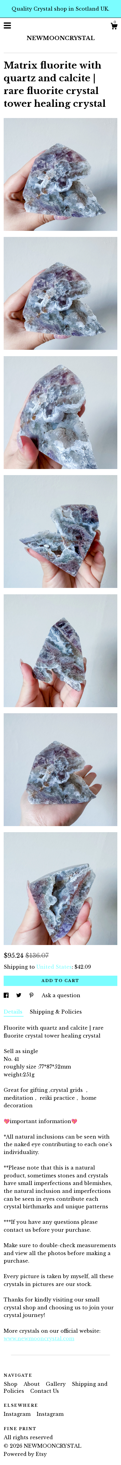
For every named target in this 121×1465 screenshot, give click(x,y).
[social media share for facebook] (7, 995)
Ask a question (61, 995)
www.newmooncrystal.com (39, 1338)
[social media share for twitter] (19, 995)
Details (14, 1012)
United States (54, 967)
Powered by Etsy (25, 1454)
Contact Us (44, 1391)
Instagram (18, 1414)
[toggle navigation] (7, 25)
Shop (11, 1384)
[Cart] (114, 27)
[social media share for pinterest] (32, 995)
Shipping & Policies (56, 1012)
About (32, 1384)
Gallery (56, 1384)
